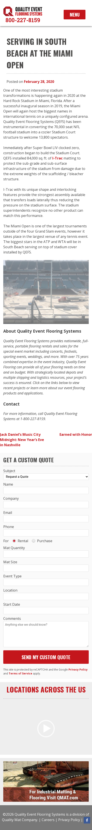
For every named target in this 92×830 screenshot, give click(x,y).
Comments (12, 618)
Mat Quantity (14, 547)
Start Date (11, 604)
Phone (8, 526)
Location (10, 590)
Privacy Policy (78, 669)
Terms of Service (20, 673)
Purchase (42, 540)
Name (8, 484)
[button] (46, 728)
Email (7, 512)
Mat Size (10, 562)
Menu (75, 14)
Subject (9, 470)
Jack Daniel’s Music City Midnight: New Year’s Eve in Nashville (22, 439)
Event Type (12, 576)
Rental (20, 540)
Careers (48, 819)
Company (11, 498)
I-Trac (57, 158)
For (6, 540)
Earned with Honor (76, 434)
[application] (46, 728)
